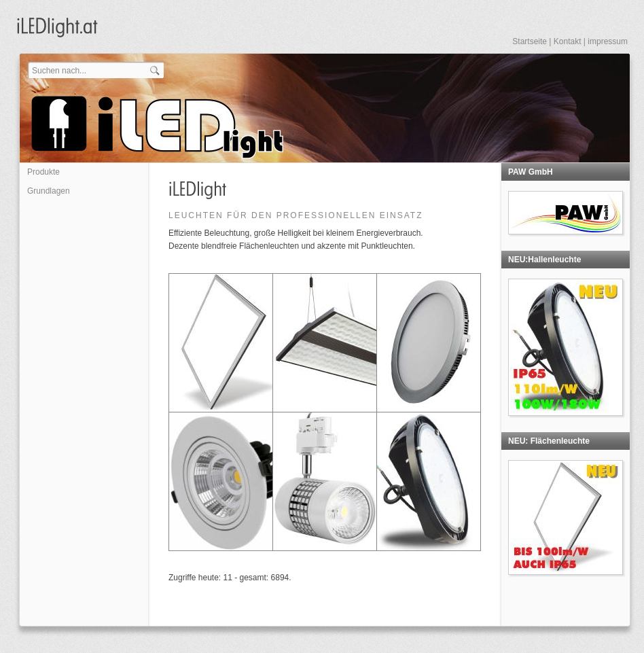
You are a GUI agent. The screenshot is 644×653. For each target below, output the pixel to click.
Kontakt (568, 41)
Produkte (43, 172)
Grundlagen (48, 191)
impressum (608, 41)
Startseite (529, 41)
